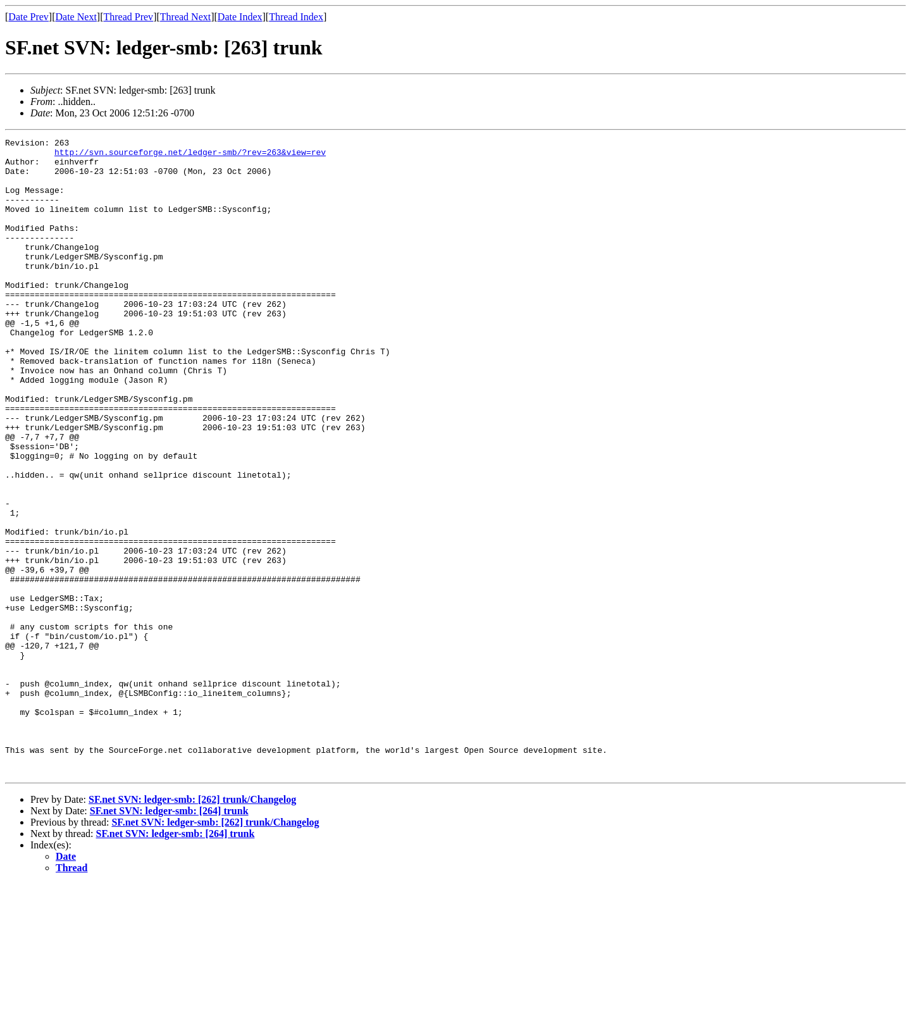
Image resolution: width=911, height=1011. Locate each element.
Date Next (76, 16)
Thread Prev (128, 16)
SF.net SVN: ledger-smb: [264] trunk (169, 938)
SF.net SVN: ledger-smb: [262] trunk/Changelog (192, 926)
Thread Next (185, 16)
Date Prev (28, 16)
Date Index (240, 16)
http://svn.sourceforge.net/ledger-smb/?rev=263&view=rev (190, 155)
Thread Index (296, 16)
